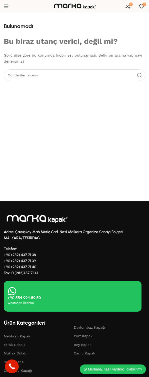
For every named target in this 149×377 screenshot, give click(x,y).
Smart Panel (14, 362)
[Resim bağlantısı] (36, 218)
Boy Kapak (83, 345)
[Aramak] (74, 75)
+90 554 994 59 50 (24, 297)
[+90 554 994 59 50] (12, 291)
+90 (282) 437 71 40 (20, 267)
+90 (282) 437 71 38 (20, 255)
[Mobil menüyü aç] (6, 6)
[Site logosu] (74, 6)
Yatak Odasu (14, 345)
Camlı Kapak (84, 353)
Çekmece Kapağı (18, 370)
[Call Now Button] (12, 366)
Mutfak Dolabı (16, 353)
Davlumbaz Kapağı (89, 327)
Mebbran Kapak (17, 336)
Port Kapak (83, 336)
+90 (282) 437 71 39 (20, 261)
